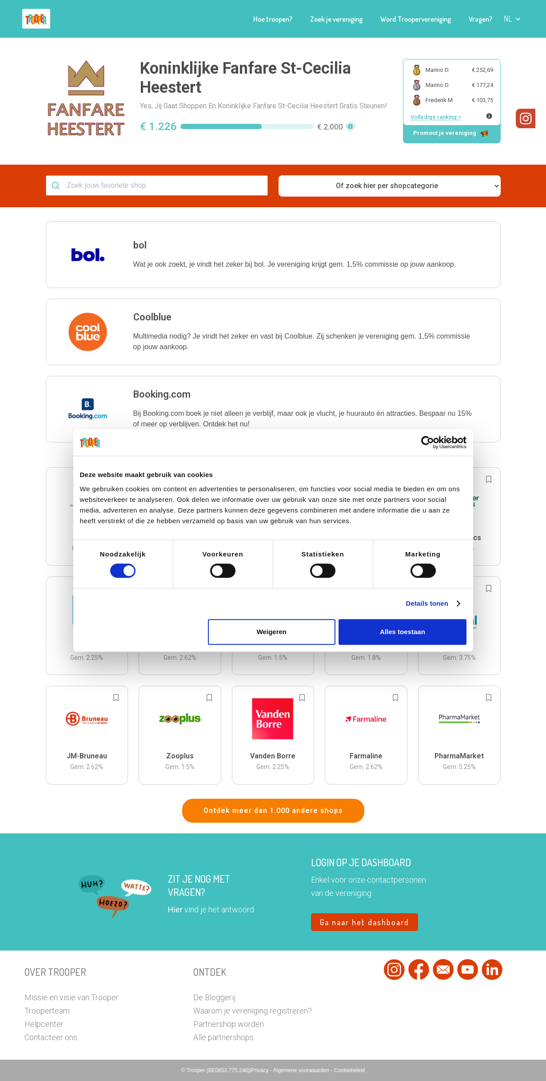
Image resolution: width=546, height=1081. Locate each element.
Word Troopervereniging (415, 19)
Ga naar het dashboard (364, 922)
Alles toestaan (402, 631)
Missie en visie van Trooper (71, 997)
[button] (512, 19)
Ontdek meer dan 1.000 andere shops (273, 810)
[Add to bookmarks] (489, 479)
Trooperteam (47, 1010)
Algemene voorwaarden (302, 1070)
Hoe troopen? (272, 19)
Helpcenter (44, 1024)
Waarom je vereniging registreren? (252, 1010)
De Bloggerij (214, 997)
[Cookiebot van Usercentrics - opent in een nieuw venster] (427, 442)
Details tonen (427, 603)
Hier (175, 909)
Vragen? (480, 19)
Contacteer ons (50, 1037)
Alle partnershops (223, 1037)
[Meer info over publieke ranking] (489, 116)
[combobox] (157, 185)
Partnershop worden (228, 1024)
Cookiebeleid (349, 1070)
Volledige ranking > (435, 117)
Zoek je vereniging (336, 19)
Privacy (260, 1070)
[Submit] (56, 185)
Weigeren (272, 631)
